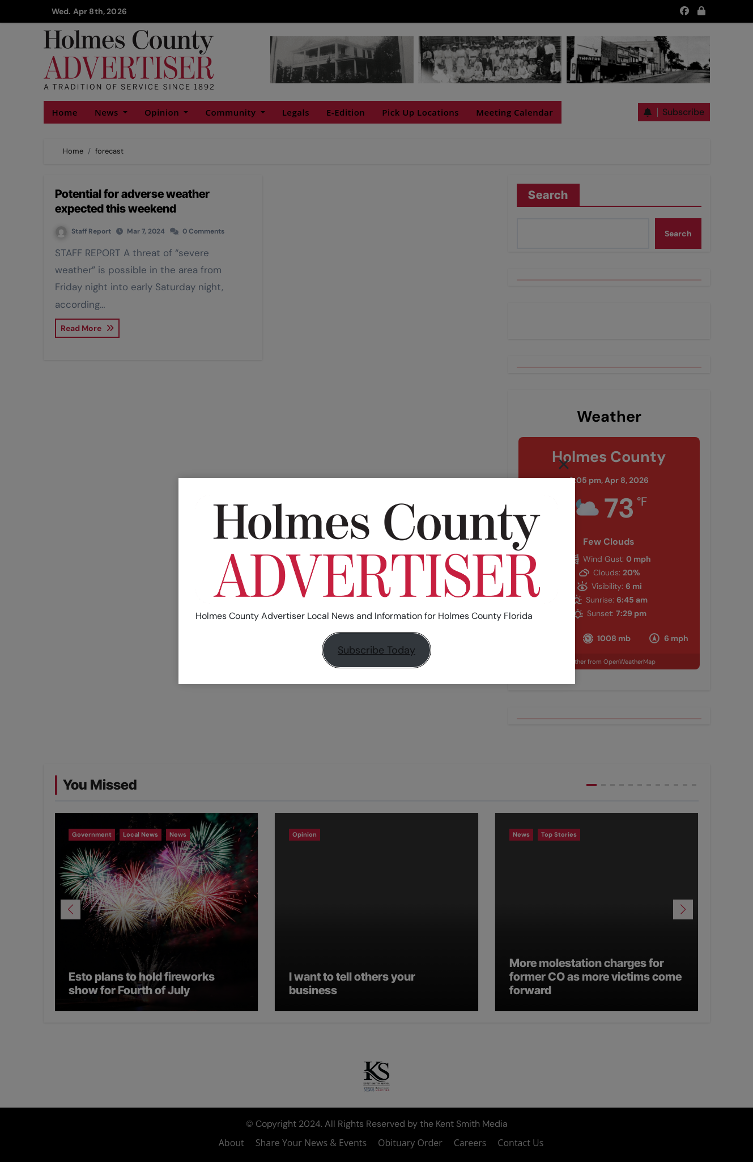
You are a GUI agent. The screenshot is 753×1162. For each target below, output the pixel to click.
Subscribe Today (376, 650)
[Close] (564, 463)
